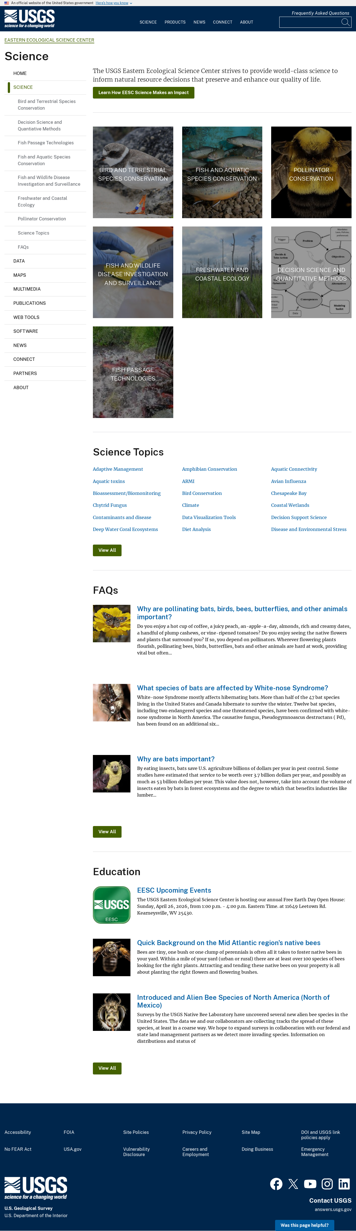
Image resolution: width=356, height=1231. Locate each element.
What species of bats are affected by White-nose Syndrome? (232, 688)
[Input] (315, 22)
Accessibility (17, 1132)
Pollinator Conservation (42, 218)
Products (175, 22)
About (246, 22)
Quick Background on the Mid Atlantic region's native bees (228, 942)
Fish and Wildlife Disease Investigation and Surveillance (49, 181)
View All (107, 550)
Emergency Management (314, 1152)
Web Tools (26, 317)
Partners (25, 373)
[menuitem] (148, 18)
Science (148, 22)
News (199, 22)
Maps (19, 275)
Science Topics (33, 233)
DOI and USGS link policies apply (320, 1135)
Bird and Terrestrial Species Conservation (47, 105)
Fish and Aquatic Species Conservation (44, 160)
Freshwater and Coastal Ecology (42, 202)
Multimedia (27, 289)
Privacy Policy (197, 1132)
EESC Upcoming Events (174, 890)
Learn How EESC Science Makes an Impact (143, 92)
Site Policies (136, 1132)
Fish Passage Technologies (46, 142)
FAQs (23, 247)
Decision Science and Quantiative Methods (40, 126)
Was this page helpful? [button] (305, 1225)
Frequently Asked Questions (320, 13)
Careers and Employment (195, 1152)
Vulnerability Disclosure (136, 1152)
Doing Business (257, 1149)
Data (19, 261)
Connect (222, 22)
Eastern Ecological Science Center (49, 40)
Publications (29, 303)
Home (20, 73)
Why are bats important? (176, 759)
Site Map (251, 1132)
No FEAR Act (17, 1149)
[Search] (346, 22)
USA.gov (72, 1149)
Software (25, 331)
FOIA (69, 1132)
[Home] (29, 26)
